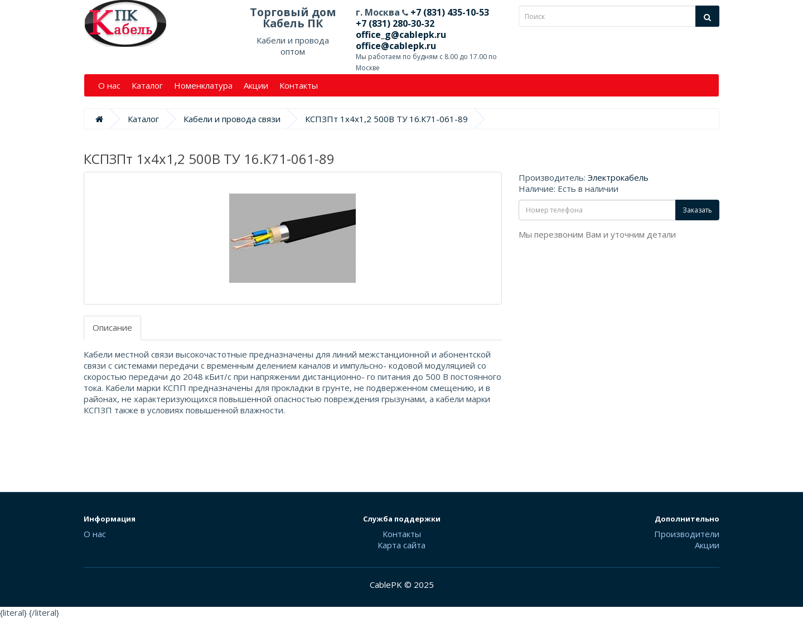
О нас (109, 85)
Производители (686, 533)
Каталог (147, 85)
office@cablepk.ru (396, 46)
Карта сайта (401, 545)
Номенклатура (203, 85)
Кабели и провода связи (231, 118)
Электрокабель (618, 177)
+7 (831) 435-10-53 (448, 12)
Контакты (298, 85)
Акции (256, 85)
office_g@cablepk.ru (401, 34)
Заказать (697, 210)
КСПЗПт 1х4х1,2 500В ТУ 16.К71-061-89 (386, 118)
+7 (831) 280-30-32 (395, 23)
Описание (112, 327)
